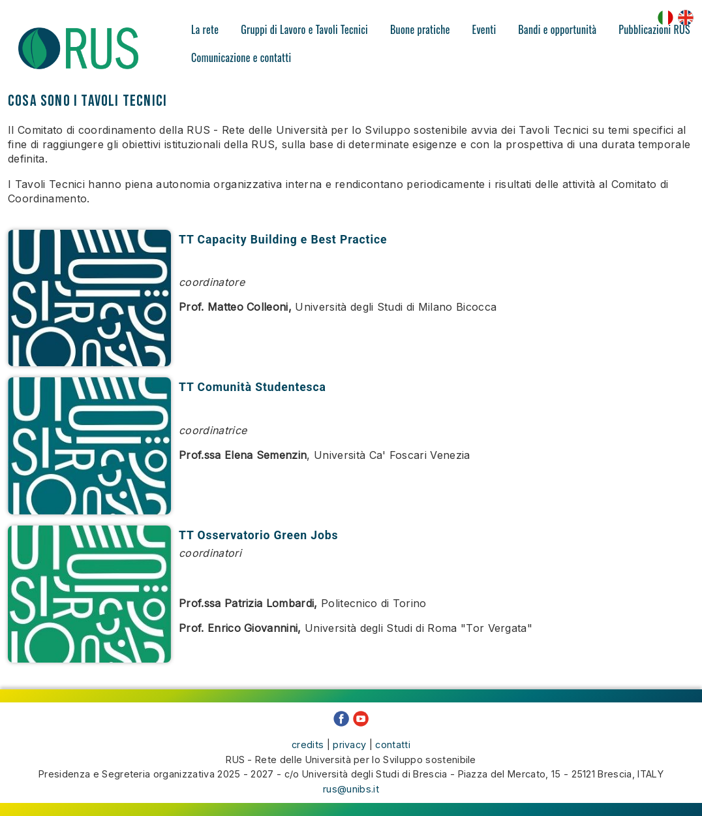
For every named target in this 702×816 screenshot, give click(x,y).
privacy (349, 744)
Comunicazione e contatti (241, 57)
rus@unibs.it (351, 788)
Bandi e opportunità (557, 29)
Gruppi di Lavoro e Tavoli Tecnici (304, 29)
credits (308, 744)
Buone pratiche (420, 29)
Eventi (484, 29)
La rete (205, 29)
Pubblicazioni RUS (654, 29)
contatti (392, 744)
